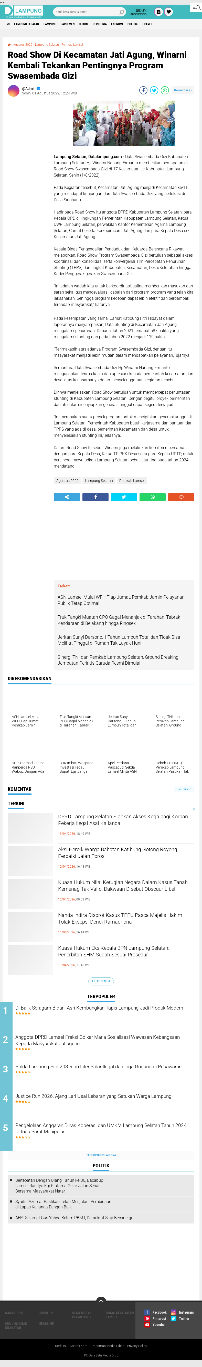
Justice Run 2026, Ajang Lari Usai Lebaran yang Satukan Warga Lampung (103, 1105)
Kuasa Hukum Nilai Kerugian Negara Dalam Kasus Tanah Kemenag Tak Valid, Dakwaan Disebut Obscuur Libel (120, 891)
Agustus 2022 (25, 44)
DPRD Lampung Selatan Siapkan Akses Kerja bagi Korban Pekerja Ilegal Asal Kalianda (122, 821)
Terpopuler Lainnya (101, 1161)
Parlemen (81, 24)
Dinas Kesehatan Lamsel (120, 1321)
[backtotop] (101, 1308)
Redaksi (57, 1353)
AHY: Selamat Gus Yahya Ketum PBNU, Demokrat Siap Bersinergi (73, 1224)
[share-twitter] (154, 90)
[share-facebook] (143, 90)
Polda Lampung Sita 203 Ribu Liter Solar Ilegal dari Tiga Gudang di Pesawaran (106, 1074)
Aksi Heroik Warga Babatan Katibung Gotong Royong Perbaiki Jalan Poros (122, 854)
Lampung (59, 24)
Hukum (101, 24)
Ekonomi (142, 24)
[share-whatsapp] (165, 90)
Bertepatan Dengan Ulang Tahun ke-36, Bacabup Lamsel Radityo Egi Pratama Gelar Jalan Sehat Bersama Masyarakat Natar (59, 1192)
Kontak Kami (77, 1353)
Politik (161, 24)
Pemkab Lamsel (81, 44)
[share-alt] (67, 497)
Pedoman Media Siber (108, 1353)
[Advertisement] (28, 177)
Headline (46, 1330)
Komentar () (183, 90)
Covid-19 (46, 1319)
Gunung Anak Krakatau (16, 1332)
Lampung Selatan (31, 24)
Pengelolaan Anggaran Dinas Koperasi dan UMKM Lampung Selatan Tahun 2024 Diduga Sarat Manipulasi (99, 1136)
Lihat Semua (101, 981)
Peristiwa (121, 24)
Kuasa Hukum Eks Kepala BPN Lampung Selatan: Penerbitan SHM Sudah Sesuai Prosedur (116, 957)
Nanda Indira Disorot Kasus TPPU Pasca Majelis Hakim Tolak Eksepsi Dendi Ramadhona (116, 924)
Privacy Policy (140, 1353)
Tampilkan (184, 789)
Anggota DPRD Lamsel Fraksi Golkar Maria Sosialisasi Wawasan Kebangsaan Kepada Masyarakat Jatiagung (104, 1043)
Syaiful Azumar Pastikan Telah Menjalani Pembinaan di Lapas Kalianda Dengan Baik (63, 1211)
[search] (89, 11)
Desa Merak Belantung (82, 1321)
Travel (179, 24)
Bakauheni (14, 1319)
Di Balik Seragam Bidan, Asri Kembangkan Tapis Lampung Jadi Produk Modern (102, 1012)
